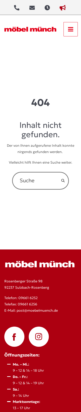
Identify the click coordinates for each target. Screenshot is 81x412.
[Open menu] (71, 29)
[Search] (63, 180)
